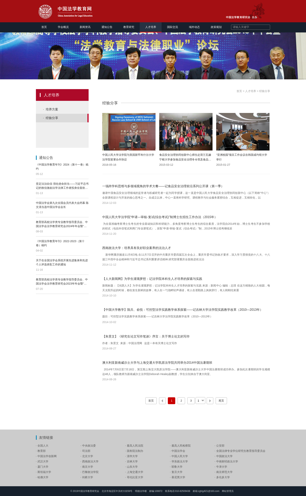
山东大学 (132, 466)
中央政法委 (89, 445)
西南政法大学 (90, 461)
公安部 (220, 445)
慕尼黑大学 (178, 477)
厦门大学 (42, 466)
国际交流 (172, 27)
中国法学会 (178, 450)
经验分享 (52, 118)
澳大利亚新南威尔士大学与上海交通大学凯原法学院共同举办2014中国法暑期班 (157, 362)
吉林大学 (132, 461)
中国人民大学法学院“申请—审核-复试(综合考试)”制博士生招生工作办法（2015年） (159, 217)
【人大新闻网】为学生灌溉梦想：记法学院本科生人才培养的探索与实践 (152, 278)
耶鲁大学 (177, 466)
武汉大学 (42, 461)
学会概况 (63, 27)
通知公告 (106, 27)
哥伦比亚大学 (135, 477)
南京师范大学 (224, 472)
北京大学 (87, 456)
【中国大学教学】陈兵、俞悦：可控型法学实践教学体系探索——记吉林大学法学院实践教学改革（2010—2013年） (182, 309)
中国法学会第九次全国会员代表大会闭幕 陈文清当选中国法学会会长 (62, 205)
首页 (44, 27)
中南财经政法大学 (227, 461)
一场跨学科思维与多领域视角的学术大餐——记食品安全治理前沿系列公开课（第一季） (163, 186)
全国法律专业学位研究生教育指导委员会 (240, 450)
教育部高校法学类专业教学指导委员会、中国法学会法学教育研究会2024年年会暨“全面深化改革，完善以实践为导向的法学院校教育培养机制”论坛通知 (62, 224)
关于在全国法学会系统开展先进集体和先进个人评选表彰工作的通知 (62, 262)
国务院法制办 (135, 450)
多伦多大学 (223, 477)
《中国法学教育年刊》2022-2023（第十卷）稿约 (60, 243)
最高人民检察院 (181, 445)
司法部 (86, 450)
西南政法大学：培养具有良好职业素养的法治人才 (136, 248)
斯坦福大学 (44, 472)
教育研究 (128, 27)
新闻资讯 (85, 27)
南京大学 (87, 466)
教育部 (41, 450)
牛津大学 (221, 466)
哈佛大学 (42, 477)
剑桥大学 (87, 477)
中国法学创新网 (47, 456)
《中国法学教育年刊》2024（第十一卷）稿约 (62, 166)
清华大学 (132, 456)
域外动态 (194, 27)
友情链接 (46, 438)
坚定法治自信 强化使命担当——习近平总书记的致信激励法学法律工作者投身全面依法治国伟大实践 (62, 186)
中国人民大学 (180, 456)
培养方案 (52, 109)
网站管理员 (228, 491)
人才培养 (150, 27)
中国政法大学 (224, 456)
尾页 (221, 400)
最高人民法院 (135, 445)
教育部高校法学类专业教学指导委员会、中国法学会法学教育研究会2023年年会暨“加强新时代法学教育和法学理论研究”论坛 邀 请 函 (62, 282)
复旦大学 (177, 472)
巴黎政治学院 (90, 472)
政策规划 (216, 27)
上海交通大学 (135, 472)
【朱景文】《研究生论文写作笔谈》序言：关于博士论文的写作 (146, 336)
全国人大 (42, 445)
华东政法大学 (180, 461)
